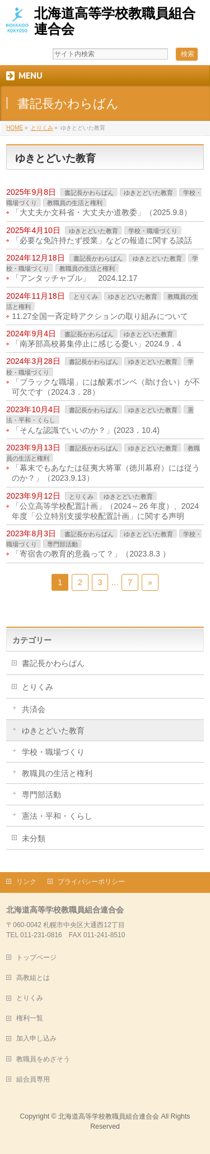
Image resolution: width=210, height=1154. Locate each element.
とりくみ (85, 296)
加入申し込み (36, 1038)
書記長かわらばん (89, 192)
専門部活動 (62, 544)
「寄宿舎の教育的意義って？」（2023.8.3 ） (91, 553)
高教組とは (33, 978)
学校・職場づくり (153, 230)
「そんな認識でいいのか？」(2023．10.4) (86, 430)
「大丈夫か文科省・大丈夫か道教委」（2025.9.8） (102, 212)
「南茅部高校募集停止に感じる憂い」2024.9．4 (96, 343)
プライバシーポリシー (91, 882)
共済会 (33, 709)
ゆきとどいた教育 (148, 192)
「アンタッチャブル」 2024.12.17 (74, 277)
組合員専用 (33, 1079)
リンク (26, 882)
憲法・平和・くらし (57, 815)
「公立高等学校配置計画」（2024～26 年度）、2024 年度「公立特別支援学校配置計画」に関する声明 (105, 511)
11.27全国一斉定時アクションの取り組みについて (100, 316)
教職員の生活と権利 (74, 202)
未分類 (33, 838)
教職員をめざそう (43, 1059)
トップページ (36, 957)
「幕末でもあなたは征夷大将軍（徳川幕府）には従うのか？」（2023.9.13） (106, 472)
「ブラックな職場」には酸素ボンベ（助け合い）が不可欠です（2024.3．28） (106, 386)
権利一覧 (29, 1018)
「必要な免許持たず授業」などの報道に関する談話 (102, 240)
